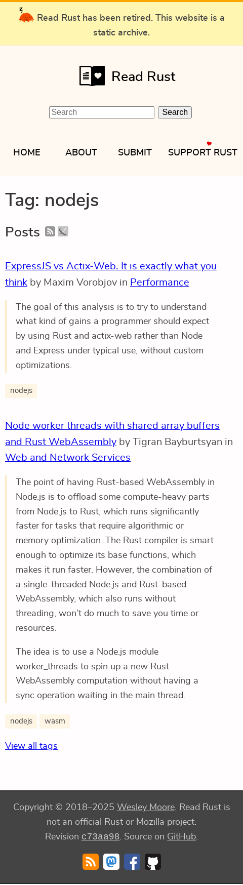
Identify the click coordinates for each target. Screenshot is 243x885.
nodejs (21, 390)
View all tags (31, 746)
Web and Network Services (68, 458)
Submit (135, 152)
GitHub (181, 837)
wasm (55, 721)
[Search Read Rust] (101, 112)
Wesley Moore (146, 807)
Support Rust (202, 152)
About (81, 152)
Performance (159, 282)
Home (26, 152)
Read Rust (124, 76)
